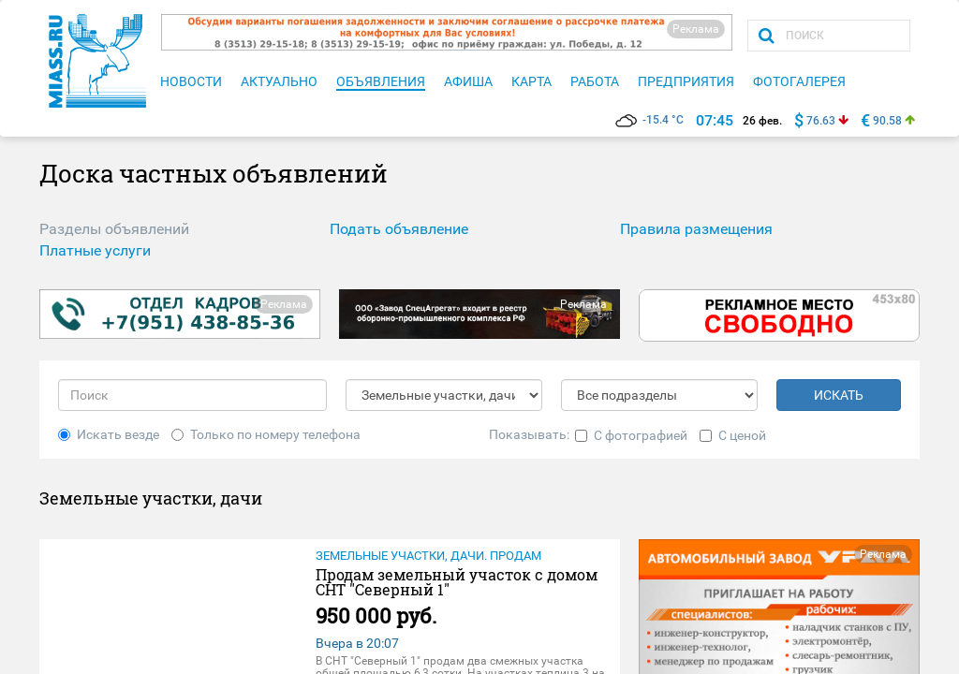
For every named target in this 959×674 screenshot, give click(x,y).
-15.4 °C (649, 119)
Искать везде (108, 434)
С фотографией (631, 435)
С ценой (733, 435)
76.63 (820, 120)
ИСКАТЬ (838, 395)
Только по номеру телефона (266, 434)
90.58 (887, 120)
